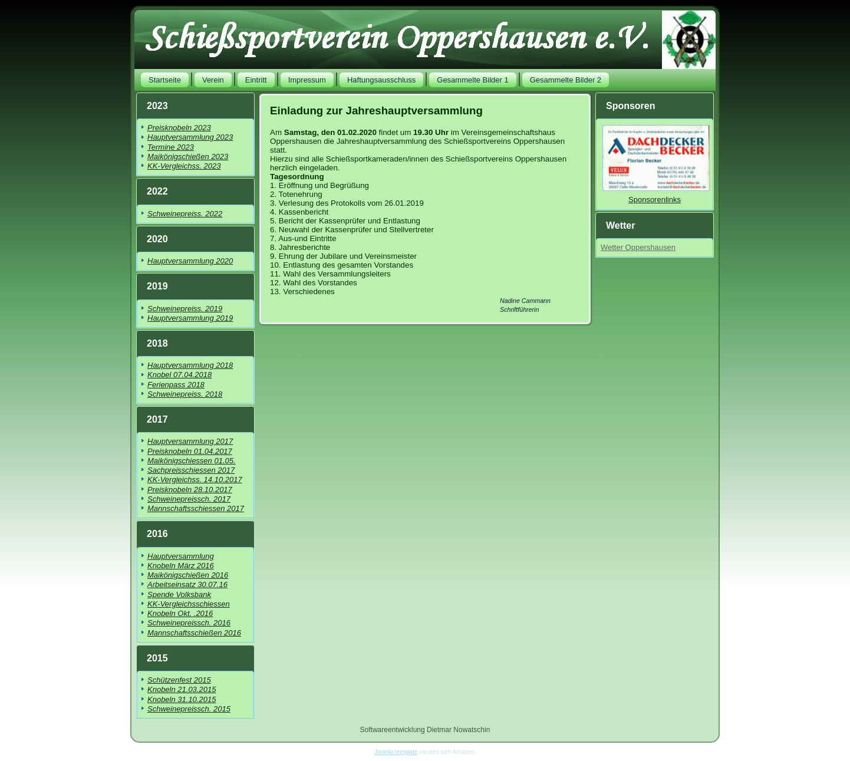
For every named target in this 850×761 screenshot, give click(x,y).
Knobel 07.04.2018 (179, 374)
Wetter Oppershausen (638, 247)
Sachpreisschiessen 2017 (191, 470)
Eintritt (256, 79)
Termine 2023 (170, 147)
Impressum (307, 79)
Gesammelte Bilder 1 (472, 79)
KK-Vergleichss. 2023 (184, 166)
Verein (213, 79)
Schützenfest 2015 (179, 680)
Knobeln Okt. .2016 (180, 613)
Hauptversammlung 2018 (190, 365)
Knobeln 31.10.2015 (181, 699)
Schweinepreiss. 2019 (184, 308)
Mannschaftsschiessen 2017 (195, 508)
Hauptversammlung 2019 (190, 318)
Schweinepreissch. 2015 (188, 708)
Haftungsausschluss (381, 79)
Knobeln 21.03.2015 (181, 689)
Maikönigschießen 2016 (187, 575)
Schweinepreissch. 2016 (188, 622)
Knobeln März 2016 (180, 565)
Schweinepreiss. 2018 (184, 394)
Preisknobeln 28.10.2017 (189, 489)
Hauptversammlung (180, 556)
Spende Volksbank (179, 594)
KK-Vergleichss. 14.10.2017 (194, 479)
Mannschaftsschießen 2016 (194, 632)
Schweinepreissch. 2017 (188, 499)
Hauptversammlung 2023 (190, 137)
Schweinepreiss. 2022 (184, 213)
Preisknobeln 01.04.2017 (189, 451)
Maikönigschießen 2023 (187, 156)
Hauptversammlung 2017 (190, 441)
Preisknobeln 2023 (179, 127)
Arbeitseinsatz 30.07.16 (187, 584)
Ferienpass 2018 (176, 384)
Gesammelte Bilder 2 (565, 79)
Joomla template (395, 752)
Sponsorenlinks (654, 199)
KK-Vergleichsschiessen (188, 603)
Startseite (165, 79)
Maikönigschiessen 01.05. (191, 460)
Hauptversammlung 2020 (190, 260)
